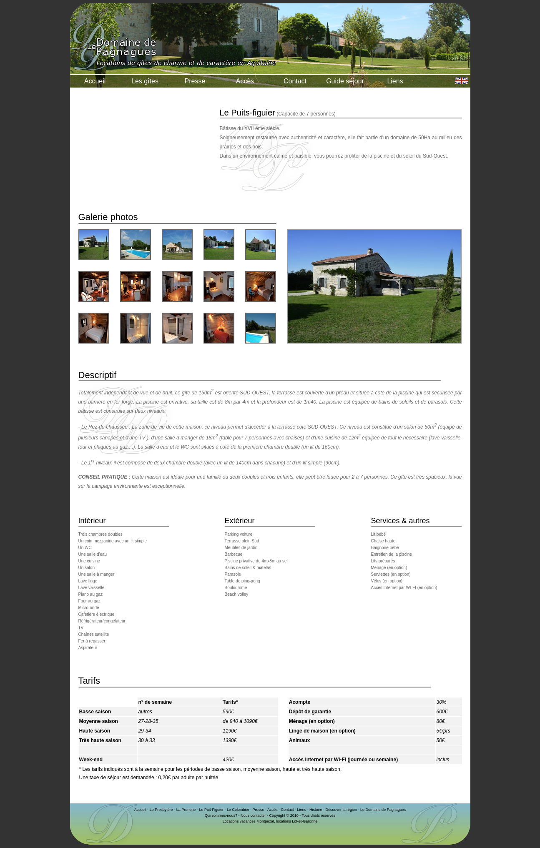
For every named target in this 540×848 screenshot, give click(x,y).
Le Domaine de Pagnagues (383, 810)
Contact (295, 81)
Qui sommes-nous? (221, 815)
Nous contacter (253, 815)
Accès (245, 81)
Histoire (315, 810)
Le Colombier (238, 810)
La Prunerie (186, 810)
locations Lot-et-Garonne (296, 821)
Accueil (95, 81)
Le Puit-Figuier (211, 810)
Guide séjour (345, 81)
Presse (195, 81)
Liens (395, 81)
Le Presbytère (161, 810)
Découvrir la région (341, 810)
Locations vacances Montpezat (248, 821)
